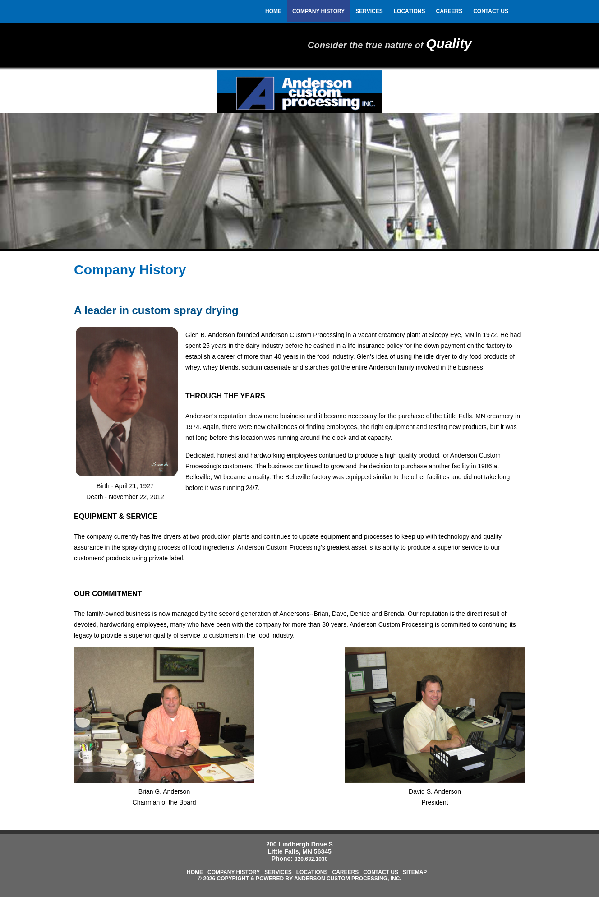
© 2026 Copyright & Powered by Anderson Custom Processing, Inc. (299, 878)
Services (368, 11)
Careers (449, 11)
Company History (318, 11)
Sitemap (415, 872)
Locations (409, 11)
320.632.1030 (311, 859)
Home (273, 11)
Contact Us (490, 11)
